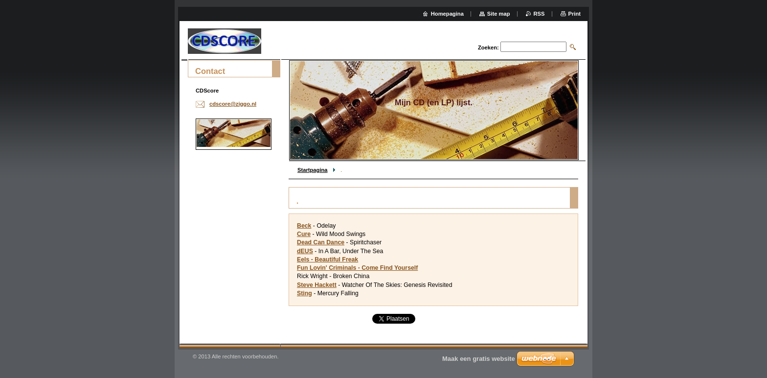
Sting (304, 293)
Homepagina (447, 14)
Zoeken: (488, 47)
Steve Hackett (317, 285)
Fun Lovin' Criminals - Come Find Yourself (357, 267)
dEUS (305, 251)
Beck (304, 225)
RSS (539, 14)
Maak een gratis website (478, 358)
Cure (304, 234)
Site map (498, 14)
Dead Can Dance (320, 242)
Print (574, 14)
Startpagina (312, 170)
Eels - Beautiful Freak (327, 259)
